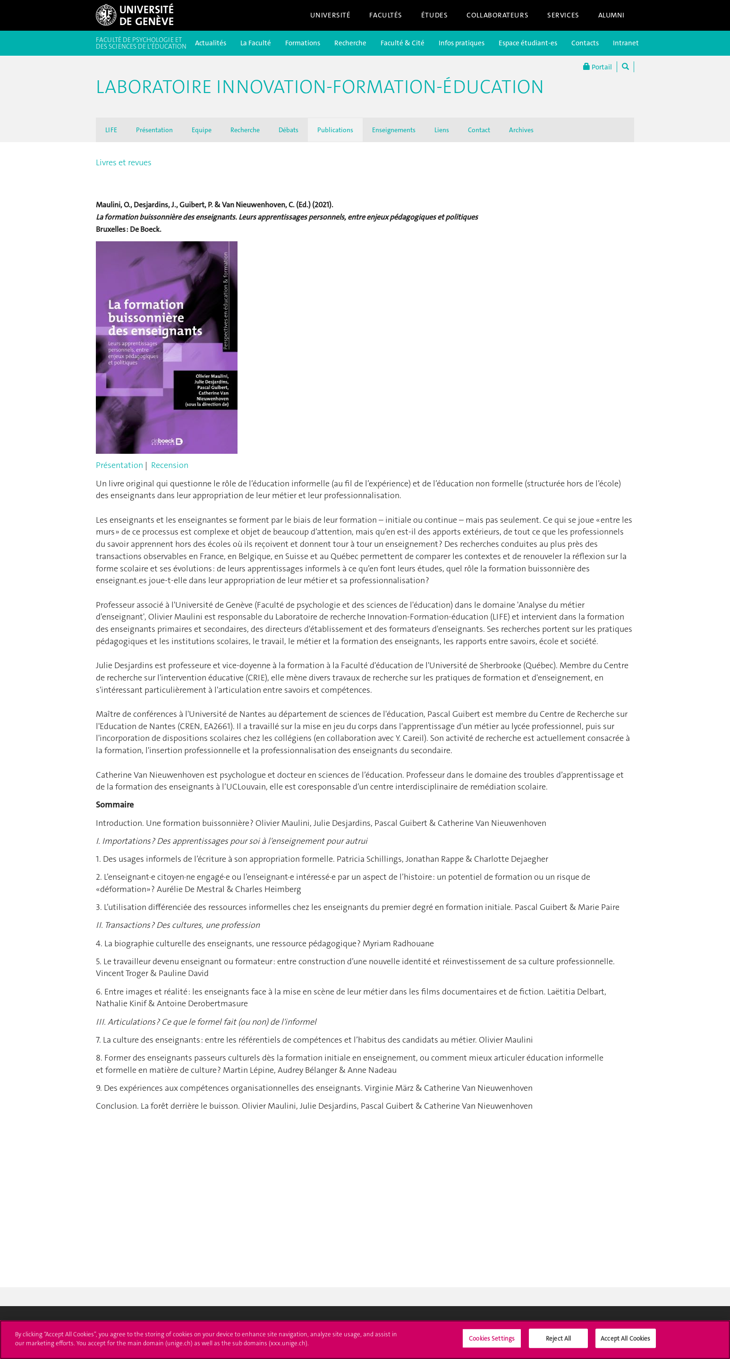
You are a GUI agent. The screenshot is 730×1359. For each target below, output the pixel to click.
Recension (169, 465)
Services (563, 15)
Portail (597, 67)
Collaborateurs (497, 15)
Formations (302, 43)
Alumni (611, 15)
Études (434, 15)
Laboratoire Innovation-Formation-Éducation (320, 86)
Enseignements (394, 130)
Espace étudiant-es (528, 43)
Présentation (154, 130)
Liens (441, 130)
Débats (288, 130)
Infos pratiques (461, 43)
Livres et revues (124, 162)
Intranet (626, 43)
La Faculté (255, 43)
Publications (335, 130)
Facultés (385, 15)
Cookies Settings (492, 1343)
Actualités (210, 43)
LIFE (111, 130)
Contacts (585, 43)
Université (330, 15)
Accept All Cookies (625, 1343)
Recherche (350, 43)
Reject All (558, 1343)
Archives (521, 130)
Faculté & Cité (402, 43)
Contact (479, 130)
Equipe (202, 130)
